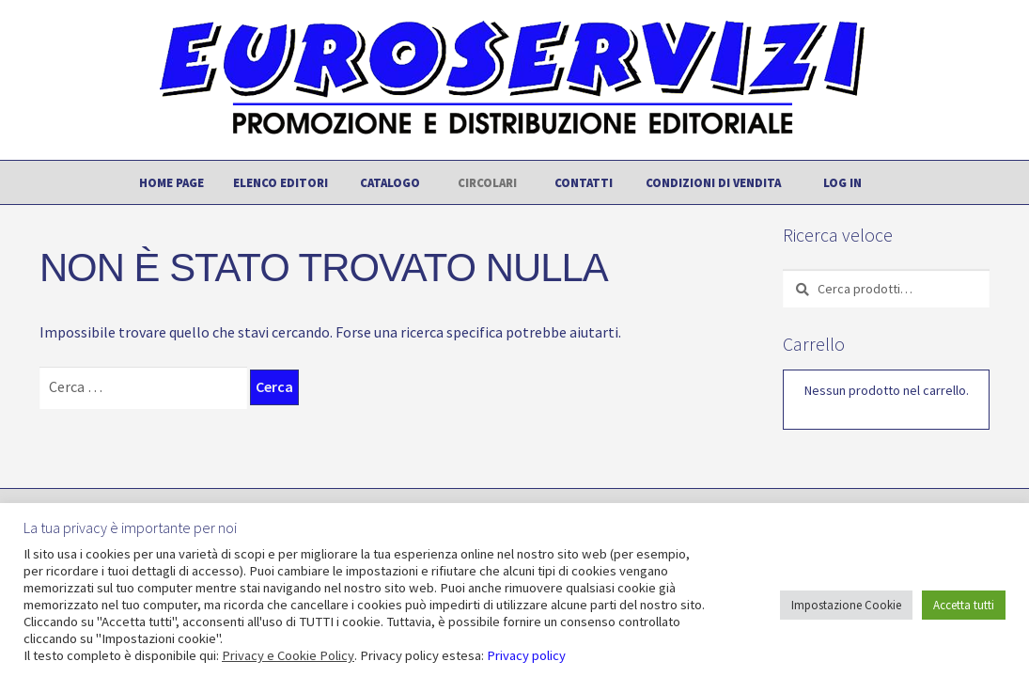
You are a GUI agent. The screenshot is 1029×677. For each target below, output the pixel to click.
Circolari (487, 182)
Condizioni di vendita (713, 182)
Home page (171, 182)
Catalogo (390, 182)
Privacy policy (526, 655)
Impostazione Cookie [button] (846, 605)
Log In (842, 182)
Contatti (583, 182)
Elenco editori (280, 182)
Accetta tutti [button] (963, 605)
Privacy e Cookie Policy (288, 655)
